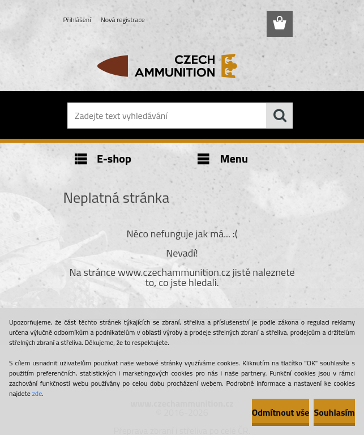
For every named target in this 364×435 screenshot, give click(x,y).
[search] (280, 116)
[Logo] (175, 65)
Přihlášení (77, 19)
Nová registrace (123, 19)
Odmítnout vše (281, 412)
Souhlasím (334, 412)
